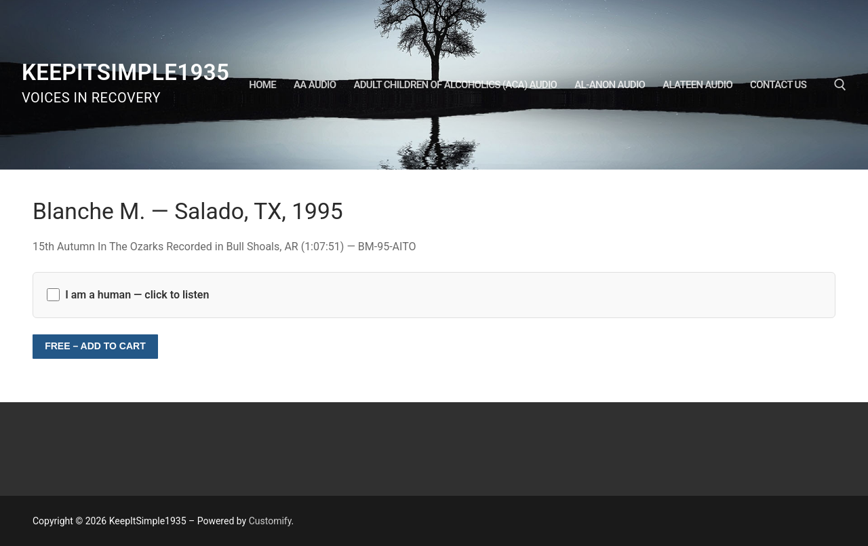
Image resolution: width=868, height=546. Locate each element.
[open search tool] (840, 85)
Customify (270, 520)
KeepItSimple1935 (125, 72)
